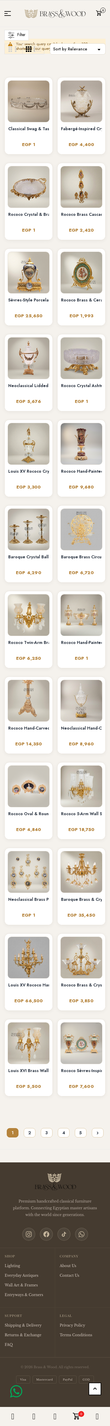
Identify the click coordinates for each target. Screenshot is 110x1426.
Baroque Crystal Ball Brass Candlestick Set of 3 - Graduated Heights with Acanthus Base (28, 557)
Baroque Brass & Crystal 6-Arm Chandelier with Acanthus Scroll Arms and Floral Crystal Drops (81, 899)
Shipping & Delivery (23, 1325)
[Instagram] (28, 1234)
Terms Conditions (76, 1335)
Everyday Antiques (21, 1275)
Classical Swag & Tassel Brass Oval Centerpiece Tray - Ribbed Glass (28, 129)
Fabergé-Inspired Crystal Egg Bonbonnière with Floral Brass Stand (81, 129)
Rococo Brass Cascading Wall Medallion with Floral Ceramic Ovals (81, 214)
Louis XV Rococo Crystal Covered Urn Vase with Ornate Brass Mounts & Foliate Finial (28, 471)
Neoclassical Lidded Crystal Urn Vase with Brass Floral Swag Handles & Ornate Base (28, 386)
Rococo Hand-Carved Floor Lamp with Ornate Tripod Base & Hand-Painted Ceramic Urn (28, 728)
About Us (68, 1266)
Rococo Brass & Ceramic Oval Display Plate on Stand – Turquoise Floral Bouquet (81, 300)
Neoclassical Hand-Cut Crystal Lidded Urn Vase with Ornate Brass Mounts (81, 728)
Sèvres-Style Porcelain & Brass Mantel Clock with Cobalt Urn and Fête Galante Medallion (28, 300)
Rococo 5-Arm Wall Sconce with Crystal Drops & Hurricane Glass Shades (81, 814)
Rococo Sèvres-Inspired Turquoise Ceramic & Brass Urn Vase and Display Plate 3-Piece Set (81, 1071)
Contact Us (69, 1275)
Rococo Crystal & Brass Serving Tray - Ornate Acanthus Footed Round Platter (28, 214)
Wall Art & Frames (21, 1285)
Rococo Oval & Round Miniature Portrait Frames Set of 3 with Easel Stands (28, 814)
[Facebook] (46, 1234)
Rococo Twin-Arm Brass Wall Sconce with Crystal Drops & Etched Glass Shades (28, 642)
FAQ (9, 1344)
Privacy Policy (72, 1325)
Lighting (12, 1266)
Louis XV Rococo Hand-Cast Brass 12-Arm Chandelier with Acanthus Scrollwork (28, 985)
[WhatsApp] (81, 1234)
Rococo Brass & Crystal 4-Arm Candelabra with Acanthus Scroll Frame (81, 985)
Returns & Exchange (23, 1335)
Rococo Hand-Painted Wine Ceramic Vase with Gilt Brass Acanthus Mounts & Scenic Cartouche (81, 471)
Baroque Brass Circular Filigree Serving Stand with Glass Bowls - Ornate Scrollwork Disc (81, 557)
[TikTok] (63, 1234)
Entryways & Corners (24, 1295)
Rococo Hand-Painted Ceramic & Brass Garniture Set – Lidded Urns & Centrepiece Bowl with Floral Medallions (81, 642)
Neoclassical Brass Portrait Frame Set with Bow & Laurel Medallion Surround (28, 899)
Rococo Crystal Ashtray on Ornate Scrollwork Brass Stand (81, 386)
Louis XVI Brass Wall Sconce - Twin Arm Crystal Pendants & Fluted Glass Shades (28, 1071)
